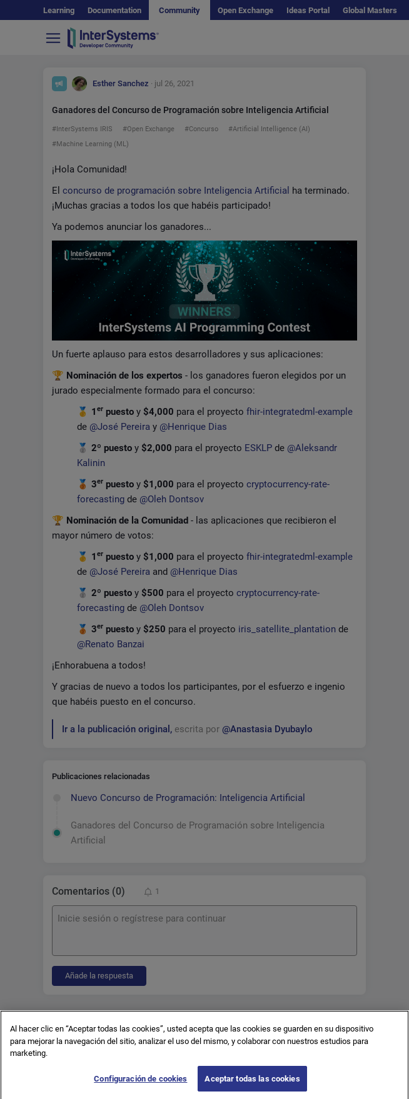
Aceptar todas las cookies (252, 1085)
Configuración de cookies (140, 1085)
